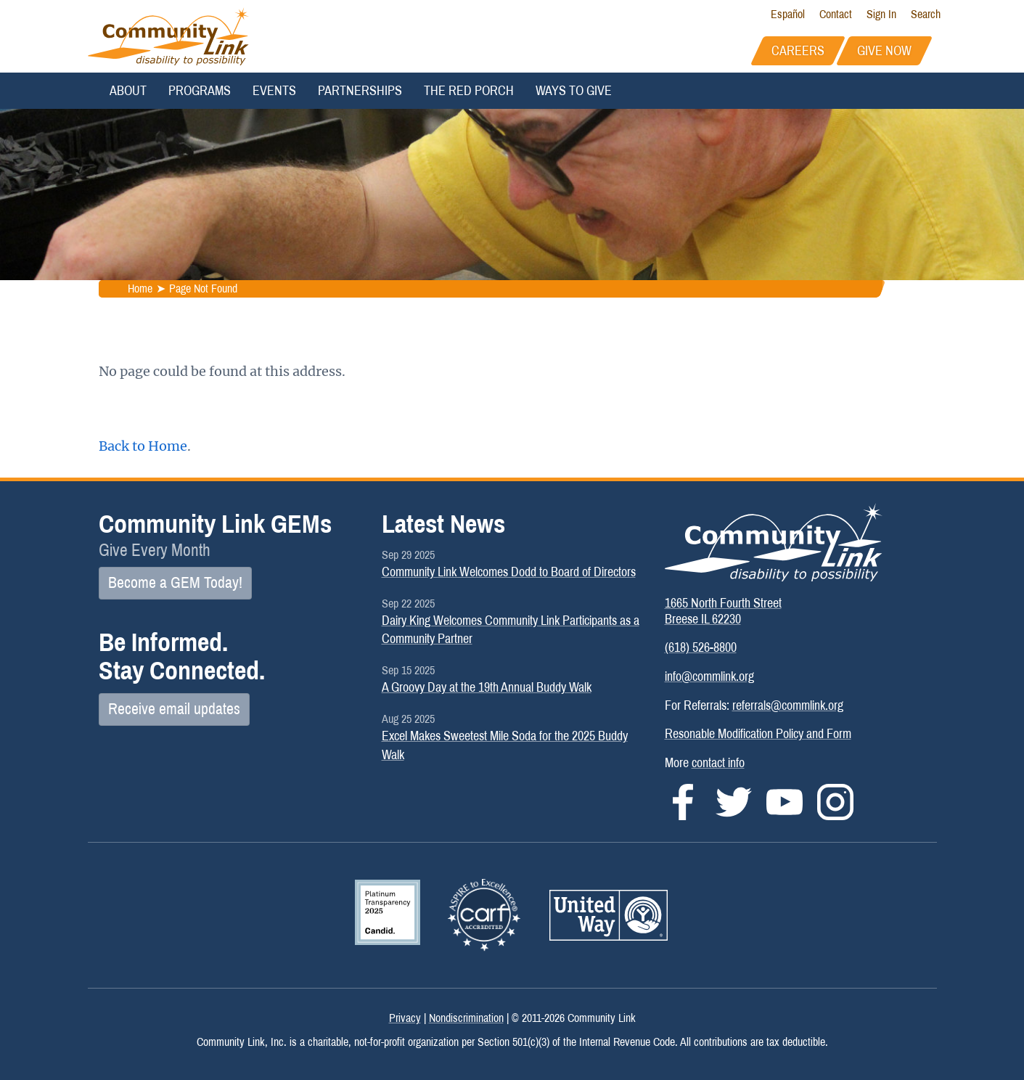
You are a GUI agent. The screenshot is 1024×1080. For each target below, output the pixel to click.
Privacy (405, 1018)
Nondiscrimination (466, 1018)
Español (788, 14)
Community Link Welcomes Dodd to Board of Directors (509, 572)
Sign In (881, 14)
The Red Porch (469, 90)
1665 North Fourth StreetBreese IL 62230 (723, 611)
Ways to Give (574, 90)
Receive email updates (174, 709)
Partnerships (360, 90)
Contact (835, 14)
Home (139, 288)
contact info (718, 763)
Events (274, 90)
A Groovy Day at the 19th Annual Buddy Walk (486, 687)
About (128, 90)
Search (926, 14)
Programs (199, 90)
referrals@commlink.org (787, 705)
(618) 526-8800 (701, 647)
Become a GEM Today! (175, 583)
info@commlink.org (709, 676)
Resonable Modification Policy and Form (758, 734)
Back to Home (143, 446)
